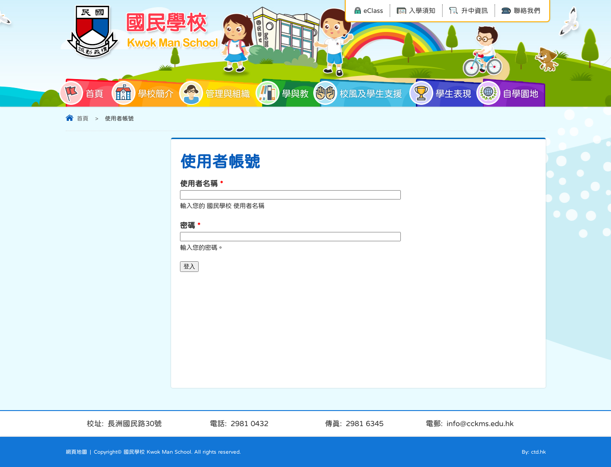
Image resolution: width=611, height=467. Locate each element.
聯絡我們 (521, 10)
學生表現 (443, 93)
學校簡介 (145, 93)
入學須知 (416, 10)
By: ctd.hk (534, 452)
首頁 (84, 93)
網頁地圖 (76, 452)
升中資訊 (468, 10)
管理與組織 (218, 93)
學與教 (285, 93)
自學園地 (510, 93)
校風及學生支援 (361, 93)
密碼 (190, 225)
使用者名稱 (201, 184)
